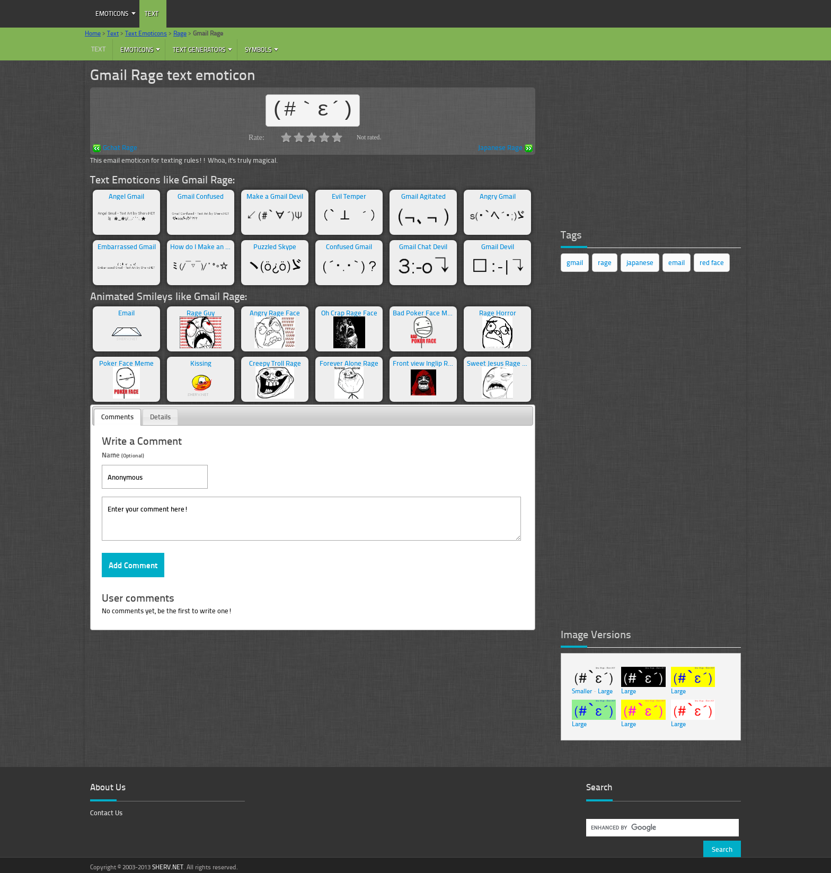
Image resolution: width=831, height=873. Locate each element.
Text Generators (199, 49)
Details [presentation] (160, 416)
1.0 (286, 137)
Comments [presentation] (117, 416)
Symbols (258, 49)
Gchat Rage (115, 148)
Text (151, 13)
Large (605, 690)
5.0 (337, 137)
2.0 (299, 137)
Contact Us (106, 812)
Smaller (582, 690)
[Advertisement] (640, 140)
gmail (575, 262)
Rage (180, 33)
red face (712, 262)
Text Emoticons (146, 33)
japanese (639, 262)
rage (605, 262)
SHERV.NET (167, 866)
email (676, 262)
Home (93, 33)
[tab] (117, 417)
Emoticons (111, 13)
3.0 (311, 137)
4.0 (324, 137)
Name (123, 454)
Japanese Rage (505, 148)
